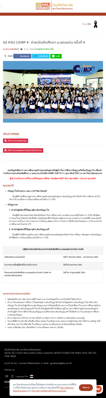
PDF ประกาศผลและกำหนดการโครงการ (23, 150)
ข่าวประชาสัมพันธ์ (10, 49)
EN (89, 24)
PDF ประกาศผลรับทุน (15, 140)
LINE (55, 56)
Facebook (22, 56)
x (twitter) (41, 56)
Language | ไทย (24, 376)
